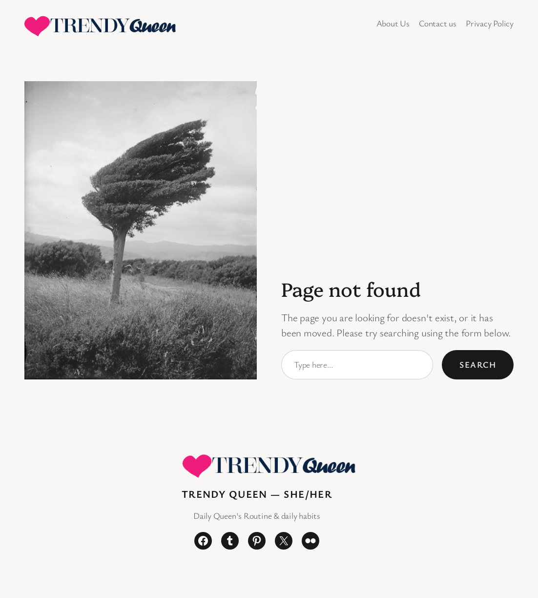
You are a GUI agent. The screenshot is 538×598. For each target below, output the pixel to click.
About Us (393, 23)
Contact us (437, 23)
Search (477, 364)
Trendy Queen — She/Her (257, 494)
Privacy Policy (490, 23)
